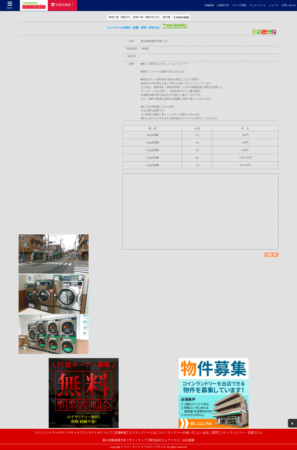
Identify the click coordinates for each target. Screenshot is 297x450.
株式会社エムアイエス (164, 440)
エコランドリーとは (142, 432)
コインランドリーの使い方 (176, 432)
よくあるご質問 (207, 432)
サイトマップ (138, 440)
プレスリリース (257, 5)
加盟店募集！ (62, 4)
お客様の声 (223, 5)
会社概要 (188, 440)
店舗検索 (209, 5)
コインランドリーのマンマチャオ (57, 432)
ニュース (274, 5)
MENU (10, 5)
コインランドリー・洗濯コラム (241, 432)
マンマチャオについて (97, 432)
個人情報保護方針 (114, 440)
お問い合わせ (289, 5)
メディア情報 (239, 5)
